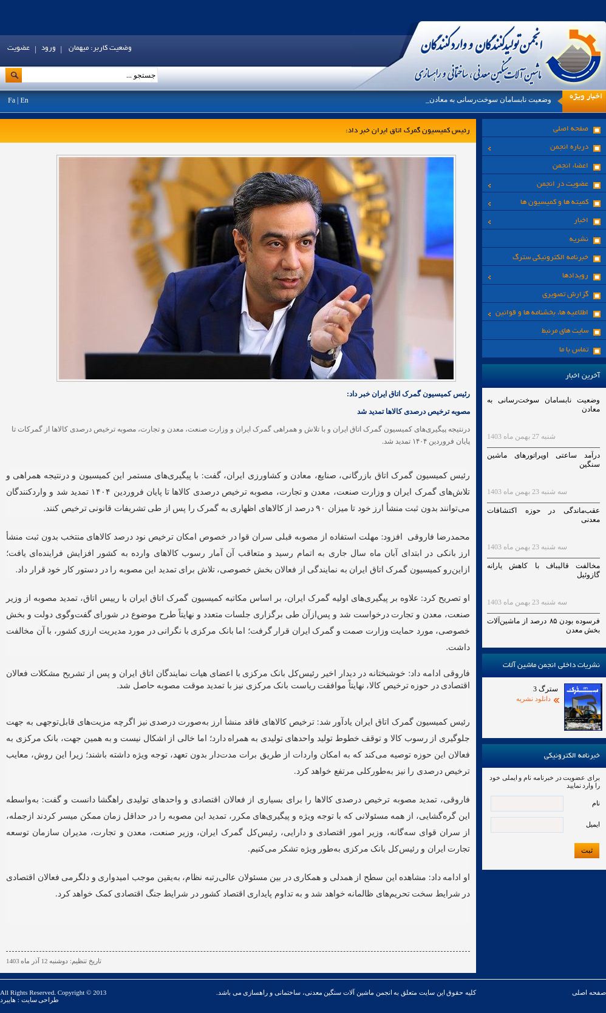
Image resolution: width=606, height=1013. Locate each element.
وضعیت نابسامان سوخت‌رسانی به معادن (490, 99)
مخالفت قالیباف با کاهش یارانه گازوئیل (543, 570)
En (24, 100)
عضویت (18, 48)
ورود (48, 48)
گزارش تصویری (565, 295)
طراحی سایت (39, 999)
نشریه (579, 239)
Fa (11, 100)
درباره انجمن (538, 147)
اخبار (538, 221)
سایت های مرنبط (565, 331)
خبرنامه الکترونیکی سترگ (550, 258)
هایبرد (8, 999)
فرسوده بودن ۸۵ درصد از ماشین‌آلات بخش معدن (543, 625)
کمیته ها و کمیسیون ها (538, 202)
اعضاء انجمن (570, 166)
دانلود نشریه (533, 698)
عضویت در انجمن (538, 184)
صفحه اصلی (570, 129)
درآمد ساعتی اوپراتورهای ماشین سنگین (543, 460)
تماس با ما (573, 350)
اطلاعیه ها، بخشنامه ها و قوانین (538, 313)
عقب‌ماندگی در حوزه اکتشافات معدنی (543, 515)
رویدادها (538, 276)
